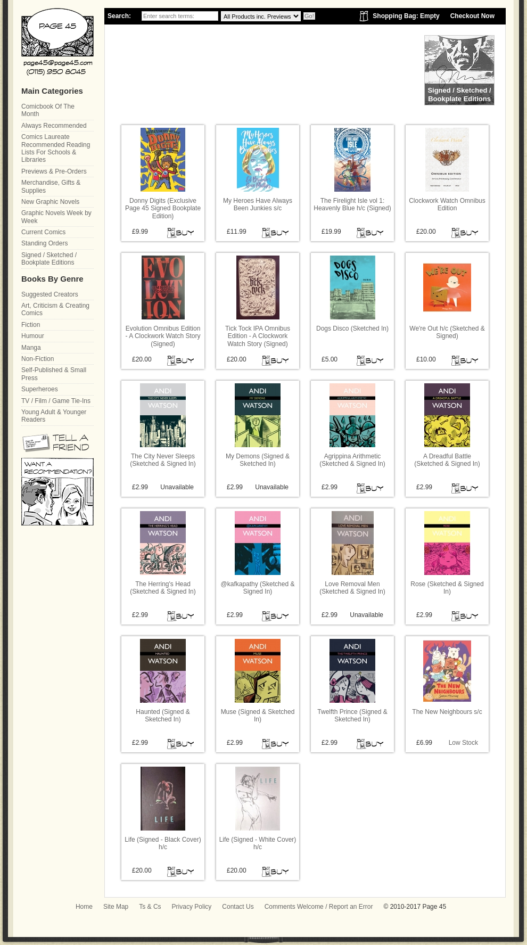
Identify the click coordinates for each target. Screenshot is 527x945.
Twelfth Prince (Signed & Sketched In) (352, 715)
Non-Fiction (37, 359)
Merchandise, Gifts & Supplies (50, 186)
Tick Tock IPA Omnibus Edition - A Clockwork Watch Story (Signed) (257, 336)
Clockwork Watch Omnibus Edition (447, 204)
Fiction (30, 324)
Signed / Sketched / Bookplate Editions (49, 258)
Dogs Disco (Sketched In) (352, 328)
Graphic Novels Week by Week (56, 216)
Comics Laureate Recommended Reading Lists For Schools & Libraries (55, 148)
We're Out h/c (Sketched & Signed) (446, 332)
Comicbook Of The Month (48, 110)
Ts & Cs (150, 906)
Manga (31, 347)
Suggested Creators (49, 294)
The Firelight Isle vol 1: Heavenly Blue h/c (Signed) (352, 204)
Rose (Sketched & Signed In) (446, 587)
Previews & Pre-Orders (54, 171)
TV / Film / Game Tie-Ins (55, 401)
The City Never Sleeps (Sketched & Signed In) (162, 460)
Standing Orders (44, 243)
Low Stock (463, 742)
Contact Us (237, 906)
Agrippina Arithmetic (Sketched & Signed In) (352, 460)
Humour (32, 336)
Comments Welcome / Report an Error (319, 906)
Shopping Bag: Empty (406, 16)
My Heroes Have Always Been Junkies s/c (257, 204)
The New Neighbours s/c (447, 712)
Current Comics (43, 232)
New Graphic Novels (50, 202)
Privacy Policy (192, 906)
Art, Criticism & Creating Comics (55, 309)
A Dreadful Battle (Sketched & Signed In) (447, 460)
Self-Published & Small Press (53, 373)
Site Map (115, 906)
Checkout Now (472, 16)
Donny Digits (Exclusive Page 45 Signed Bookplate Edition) (163, 208)
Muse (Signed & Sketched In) (258, 715)
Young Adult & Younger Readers (53, 415)
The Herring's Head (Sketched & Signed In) (162, 587)
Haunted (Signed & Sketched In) (163, 715)
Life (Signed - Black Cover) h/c (163, 843)
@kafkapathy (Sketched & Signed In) (258, 587)
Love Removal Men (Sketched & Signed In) (352, 587)
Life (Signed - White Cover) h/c (258, 843)
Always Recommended (54, 125)
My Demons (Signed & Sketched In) (258, 460)
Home (84, 906)
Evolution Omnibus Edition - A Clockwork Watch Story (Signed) (163, 336)
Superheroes (39, 389)
